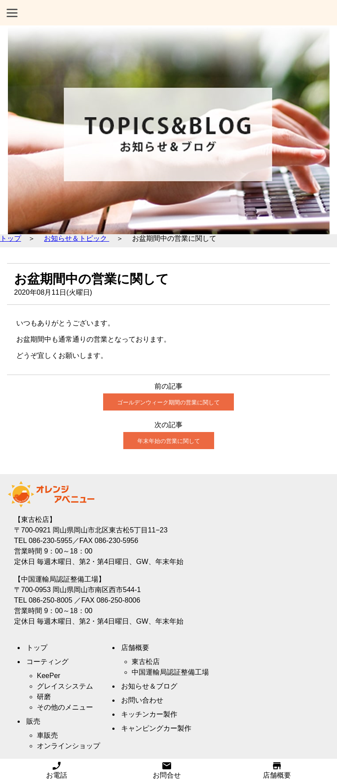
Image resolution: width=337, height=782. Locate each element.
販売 (33, 721)
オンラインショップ (68, 746)
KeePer (48, 675)
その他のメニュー (65, 707)
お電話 (56, 772)
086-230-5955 (50, 540)
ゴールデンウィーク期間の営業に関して (168, 402)
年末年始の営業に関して (168, 441)
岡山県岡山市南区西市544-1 (97, 589)
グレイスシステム (65, 686)
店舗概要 (277, 772)
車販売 (47, 735)
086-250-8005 (50, 600)
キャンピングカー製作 (156, 728)
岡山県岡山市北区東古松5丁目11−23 (110, 530)
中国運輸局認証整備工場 (170, 672)
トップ (10, 238)
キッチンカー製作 (149, 714)
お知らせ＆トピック (76, 238)
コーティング (47, 661)
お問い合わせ (142, 700)
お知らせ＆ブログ (149, 686)
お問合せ (167, 772)
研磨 (44, 696)
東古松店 (146, 661)
